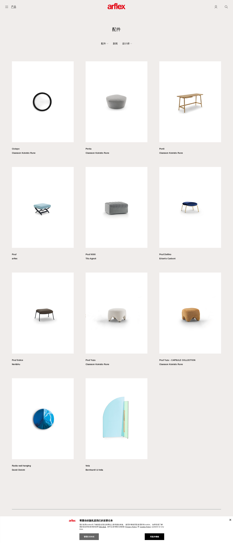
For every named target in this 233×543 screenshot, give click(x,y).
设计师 (175, 43)
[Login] (215, 6)
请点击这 (102, 527)
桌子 (109, 43)
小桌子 (120, 43)
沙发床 (92, 43)
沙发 (53, 43)
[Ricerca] (226, 6)
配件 (146, 43)
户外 (155, 43)
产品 (13, 6)
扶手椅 (64, 43)
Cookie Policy (145, 527)
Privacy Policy (131, 527)
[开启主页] (6, 6)
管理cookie (89, 537)
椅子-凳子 (78, 43)
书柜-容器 (133, 43)
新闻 (164, 43)
